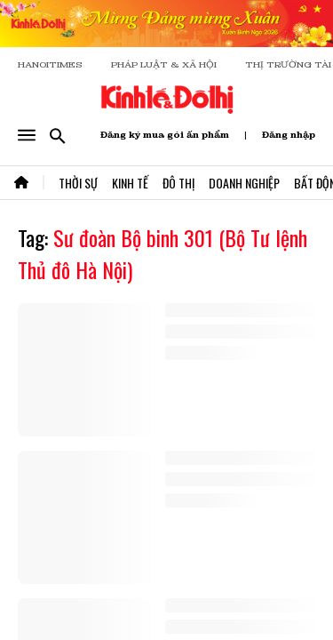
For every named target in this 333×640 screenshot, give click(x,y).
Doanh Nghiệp (244, 182)
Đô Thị (178, 182)
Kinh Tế (130, 182)
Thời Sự (78, 182)
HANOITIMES (50, 64)
